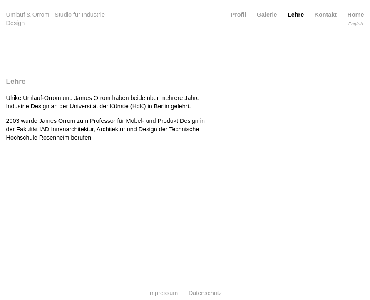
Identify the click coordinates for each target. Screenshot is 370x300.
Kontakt (326, 14)
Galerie (267, 14)
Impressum (163, 293)
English (355, 23)
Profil (238, 14)
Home (356, 14)
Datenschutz (205, 293)
